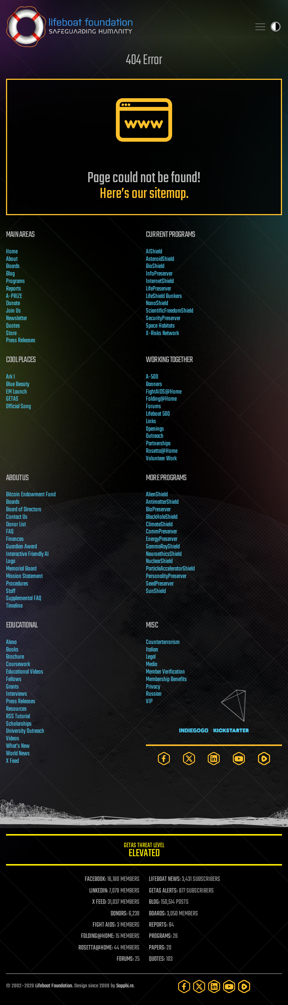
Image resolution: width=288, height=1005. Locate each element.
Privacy (153, 687)
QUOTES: (157, 959)
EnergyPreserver (161, 539)
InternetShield (160, 281)
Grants (12, 687)
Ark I (10, 377)
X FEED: (99, 902)
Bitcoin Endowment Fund (31, 495)
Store (11, 333)
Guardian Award (21, 547)
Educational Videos (24, 672)
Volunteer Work (161, 459)
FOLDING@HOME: (97, 936)
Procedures (17, 584)
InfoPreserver (159, 274)
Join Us (13, 311)
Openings (155, 429)
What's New (18, 746)
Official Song (18, 407)
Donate (13, 304)
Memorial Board (21, 569)
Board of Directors (23, 510)
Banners (154, 384)
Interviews (16, 694)
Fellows (13, 679)
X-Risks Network (162, 333)
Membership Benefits (166, 679)
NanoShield (157, 304)
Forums (153, 407)
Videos (12, 739)
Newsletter (16, 319)
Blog (10, 274)
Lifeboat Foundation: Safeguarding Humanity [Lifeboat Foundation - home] (125, 26)
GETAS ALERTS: (163, 891)
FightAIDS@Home (164, 392)
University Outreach (25, 731)
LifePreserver (158, 289)
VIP (149, 702)
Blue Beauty (17, 384)
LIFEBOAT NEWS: (165, 879)
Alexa (11, 642)
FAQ (10, 532)
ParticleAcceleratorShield (170, 569)
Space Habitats (160, 326)
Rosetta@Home (161, 451)
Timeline (14, 606)
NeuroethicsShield (164, 554)
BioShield (155, 266)
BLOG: (154, 902)
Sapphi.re (125, 986)
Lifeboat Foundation (53, 986)
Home (12, 252)
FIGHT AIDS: (104, 925)
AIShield (154, 252)
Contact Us (16, 517)
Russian (154, 694)
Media (151, 665)
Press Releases (20, 341)
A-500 (152, 377)
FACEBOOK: (95, 879)
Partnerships (158, 444)
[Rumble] (264, 758)
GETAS (12, 399)
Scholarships (19, 724)
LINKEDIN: (98, 891)
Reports (13, 289)
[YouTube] (239, 758)
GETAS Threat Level (144, 851)
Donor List (16, 525)
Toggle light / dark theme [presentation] (275, 26)
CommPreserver (161, 532)
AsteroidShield (160, 259)
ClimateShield (159, 525)
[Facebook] (164, 758)
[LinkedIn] (214, 758)
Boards (13, 266)
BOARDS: (157, 914)
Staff (10, 591)
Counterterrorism (163, 642)
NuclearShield (159, 561)
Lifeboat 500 (158, 414)
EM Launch (16, 392)
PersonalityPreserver (166, 576)
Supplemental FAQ (23, 599)
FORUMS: (125, 959)
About (12, 259)
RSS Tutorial (18, 717)
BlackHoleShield (161, 517)
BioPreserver (158, 510)
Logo (10, 561)
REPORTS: (158, 925)
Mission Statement (24, 576)
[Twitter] (189, 758)
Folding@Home (161, 399)
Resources (16, 709)
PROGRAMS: (160, 936)
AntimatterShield (162, 502)
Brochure (15, 657)
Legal (151, 657)
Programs (15, 281)
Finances (15, 539)
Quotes (13, 326)
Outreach (155, 436)
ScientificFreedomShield (169, 311)
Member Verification (165, 672)
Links (151, 422)
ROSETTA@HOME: (95, 948)
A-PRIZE (14, 296)
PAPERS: (157, 948)
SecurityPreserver (163, 319)
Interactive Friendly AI (27, 554)
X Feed (12, 761)
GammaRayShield (163, 547)
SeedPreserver (160, 584)
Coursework (18, 665)
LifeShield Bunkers (164, 296)
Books (12, 650)
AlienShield (157, 495)
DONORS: (119, 914)
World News (18, 754)
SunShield (156, 591)
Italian (152, 650)
